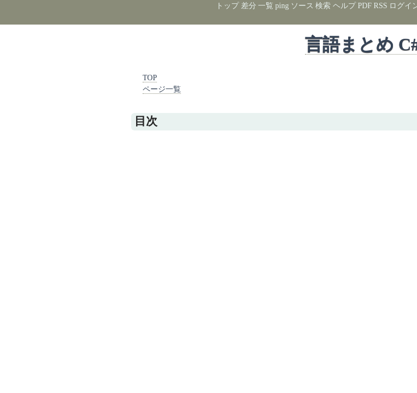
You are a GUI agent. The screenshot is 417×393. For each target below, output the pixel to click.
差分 (248, 6)
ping (282, 6)
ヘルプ (344, 6)
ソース (302, 6)
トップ (227, 6)
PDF (364, 6)
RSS (380, 6)
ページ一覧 (162, 89)
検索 (323, 6)
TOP (150, 78)
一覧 (265, 6)
